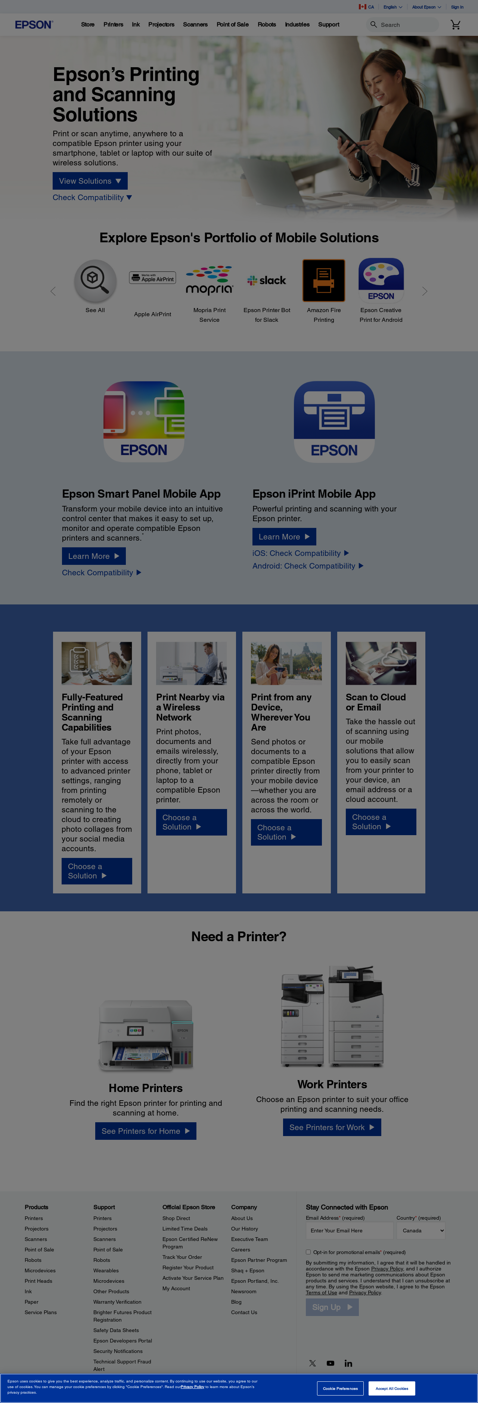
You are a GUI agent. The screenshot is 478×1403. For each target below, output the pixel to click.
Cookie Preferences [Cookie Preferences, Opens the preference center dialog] (340, 1388)
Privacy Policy (192, 1386)
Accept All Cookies (392, 1388)
